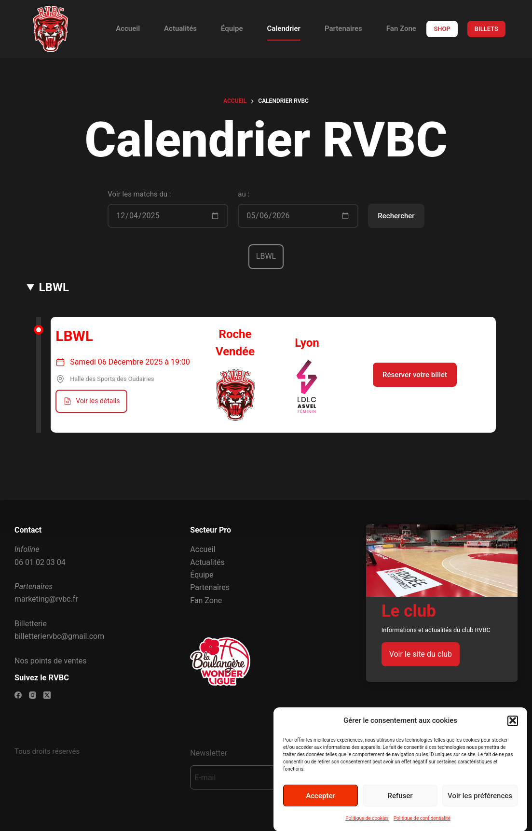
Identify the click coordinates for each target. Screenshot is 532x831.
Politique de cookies (367, 825)
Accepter (320, 802)
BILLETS (486, 28)
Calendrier (283, 28)
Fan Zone (401, 28)
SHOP (442, 28)
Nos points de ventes (50, 660)
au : (243, 194)
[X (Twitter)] (47, 695)
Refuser (399, 802)
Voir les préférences (480, 802)
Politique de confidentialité (422, 825)
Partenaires (343, 28)
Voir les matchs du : (139, 194)
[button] (513, 727)
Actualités (180, 28)
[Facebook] (18, 695)
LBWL (54, 287)
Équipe (232, 28)
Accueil (128, 28)
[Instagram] (32, 695)
